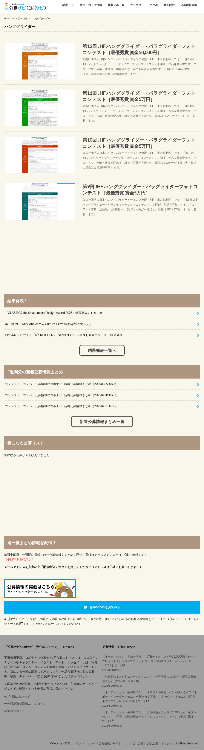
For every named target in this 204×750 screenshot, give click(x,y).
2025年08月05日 (150, 718)
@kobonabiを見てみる (105, 607)
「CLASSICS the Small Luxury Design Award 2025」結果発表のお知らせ (54, 313)
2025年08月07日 (150, 698)
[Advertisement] (102, 255)
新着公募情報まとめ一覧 (102, 421)
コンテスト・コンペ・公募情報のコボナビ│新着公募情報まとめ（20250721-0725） (62, 406)
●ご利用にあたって (17, 696)
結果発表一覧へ (102, 350)
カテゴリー (137, 5)
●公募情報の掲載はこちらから (24, 703)
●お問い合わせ (14, 711)
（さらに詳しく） (79, 676)
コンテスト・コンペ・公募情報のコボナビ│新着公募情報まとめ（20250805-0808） (62, 384)
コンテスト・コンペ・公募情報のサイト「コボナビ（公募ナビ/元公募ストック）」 (123, 743)
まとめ (154, 5)
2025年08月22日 (150, 663)
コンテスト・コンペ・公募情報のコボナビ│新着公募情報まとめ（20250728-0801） (62, 395)
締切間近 (169, 5)
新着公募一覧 (116, 5)
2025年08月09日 (150, 680)
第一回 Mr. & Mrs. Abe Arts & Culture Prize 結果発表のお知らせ (48, 324)
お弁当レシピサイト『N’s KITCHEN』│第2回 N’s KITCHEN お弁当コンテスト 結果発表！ (65, 335)
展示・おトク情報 (91, 5)
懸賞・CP (68, 5)
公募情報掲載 (188, 5)
